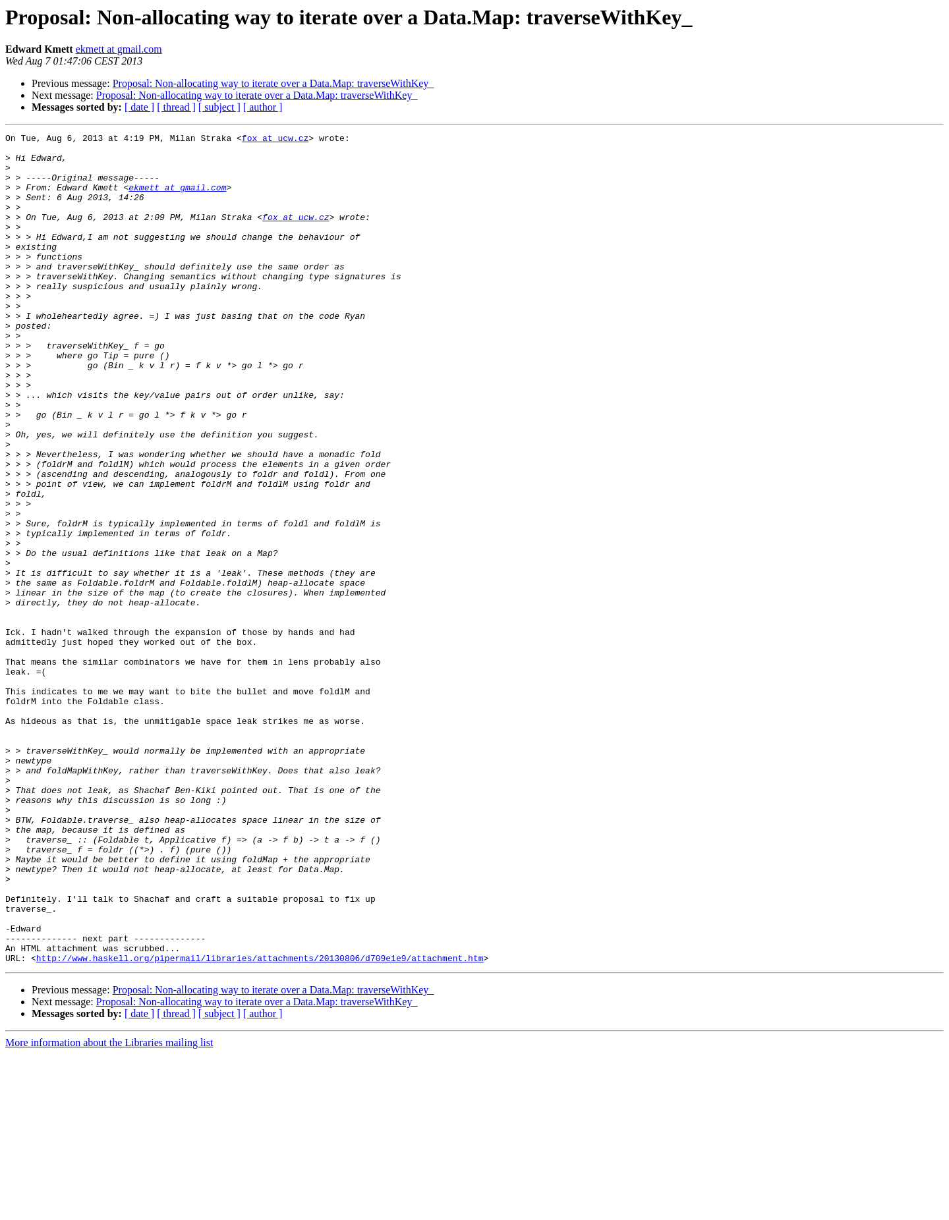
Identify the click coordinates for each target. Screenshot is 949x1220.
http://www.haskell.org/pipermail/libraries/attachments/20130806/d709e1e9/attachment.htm (260, 1124)
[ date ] (139, 107)
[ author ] (263, 107)
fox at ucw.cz (275, 140)
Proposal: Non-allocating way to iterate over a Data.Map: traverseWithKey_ (273, 83)
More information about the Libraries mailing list (109, 1208)
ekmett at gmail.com (119, 49)
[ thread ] (176, 107)
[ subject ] (219, 107)
